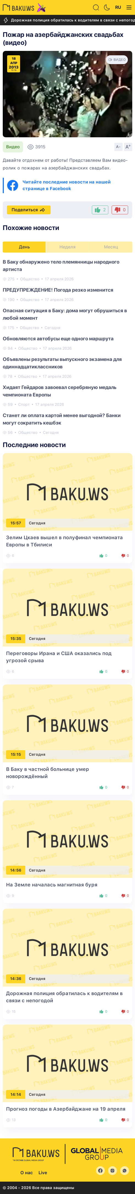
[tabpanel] (67, 347)
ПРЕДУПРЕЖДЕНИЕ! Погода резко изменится (58, 290)
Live (42, 1172)
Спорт (24, 404)
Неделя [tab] (67, 247)
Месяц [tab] (111, 247)
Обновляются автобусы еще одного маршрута (58, 338)
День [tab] (24, 247)
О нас (26, 1172)
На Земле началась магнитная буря (51, 885)
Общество (29, 279)
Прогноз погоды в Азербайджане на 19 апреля (65, 1109)
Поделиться (29, 210)
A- (118, 146)
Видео (13, 146)
